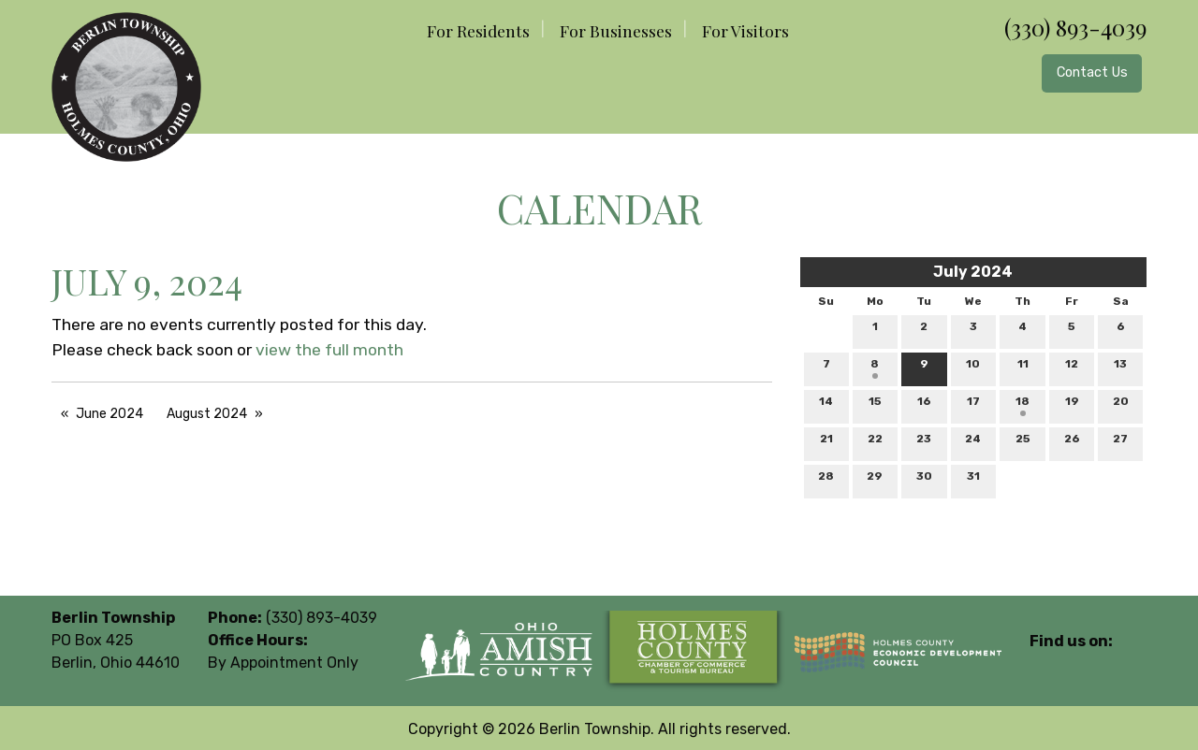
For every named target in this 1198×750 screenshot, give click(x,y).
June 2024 (109, 414)
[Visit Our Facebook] (1044, 663)
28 (826, 480)
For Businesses (616, 30)
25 (1022, 443)
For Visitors (745, 30)
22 (875, 443)
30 (924, 480)
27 (1120, 443)
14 (826, 405)
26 (1072, 443)
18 (1022, 405)
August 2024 (207, 414)
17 (973, 405)
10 (973, 368)
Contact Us (1092, 72)
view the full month (329, 349)
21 (826, 443)
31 (973, 480)
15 (875, 405)
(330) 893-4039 (1075, 27)
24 (973, 443)
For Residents (478, 30)
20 (1121, 405)
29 (875, 480)
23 (923, 443)
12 (1071, 368)
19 (1072, 405)
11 (1023, 368)
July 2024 (973, 272)
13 (1120, 368)
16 (924, 405)
